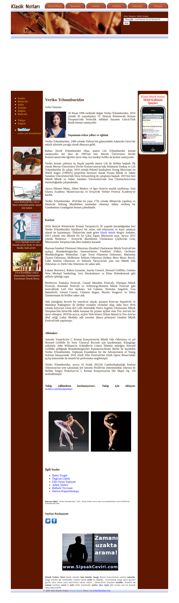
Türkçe (21, 120)
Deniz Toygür (59, 475)
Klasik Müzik (54, 6)
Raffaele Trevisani (62, 488)
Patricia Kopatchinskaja (65, 491)
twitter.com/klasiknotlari (59, 389)
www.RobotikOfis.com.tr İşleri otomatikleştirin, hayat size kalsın (27, 203)
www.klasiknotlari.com (100, 590)
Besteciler (75, 6)
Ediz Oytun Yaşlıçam (64, 481)
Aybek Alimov (60, 484)
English (22, 123)
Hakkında (137, 6)
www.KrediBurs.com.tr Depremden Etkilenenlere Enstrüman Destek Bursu (27, 274)
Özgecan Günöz (61, 478)
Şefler (21, 104)
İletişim (157, 6)
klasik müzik (107, 232)
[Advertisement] (89, 64)
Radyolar (22, 114)
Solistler (116, 6)
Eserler (95, 6)
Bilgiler (22, 110)
